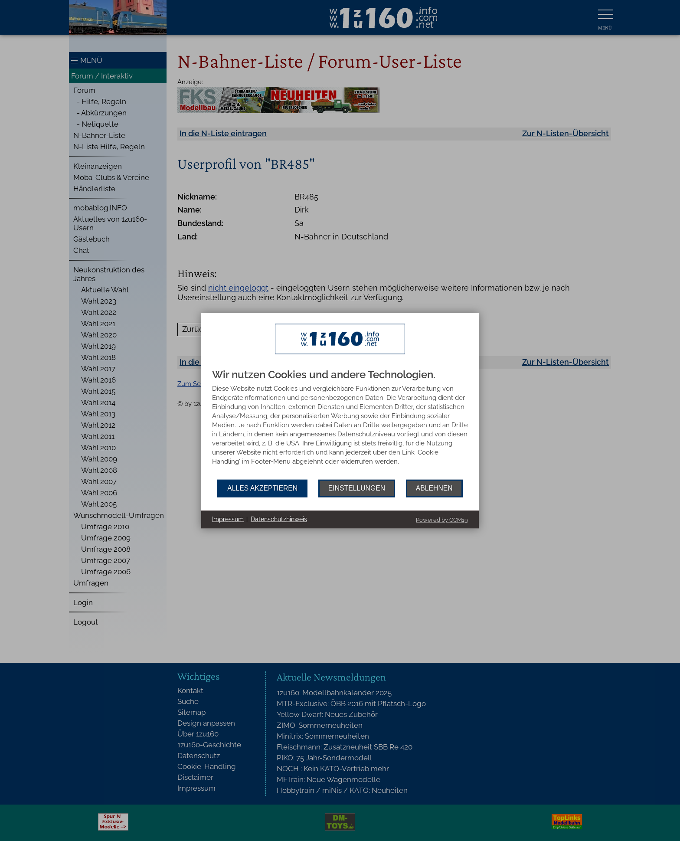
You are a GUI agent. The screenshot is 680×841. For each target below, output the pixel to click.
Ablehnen (434, 488)
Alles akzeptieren (262, 488)
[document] (340, 424)
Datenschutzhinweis (279, 519)
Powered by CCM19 (442, 519)
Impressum (228, 519)
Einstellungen (356, 488)
